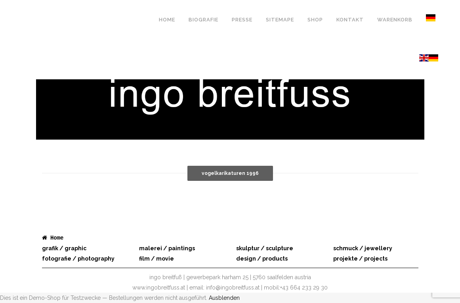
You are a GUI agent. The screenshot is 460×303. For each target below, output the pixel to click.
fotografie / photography (78, 258)
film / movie (156, 258)
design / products (262, 258)
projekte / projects (360, 258)
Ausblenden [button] (224, 298)
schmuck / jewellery (362, 248)
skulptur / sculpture (264, 248)
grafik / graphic (64, 248)
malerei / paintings (167, 248)
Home (57, 238)
